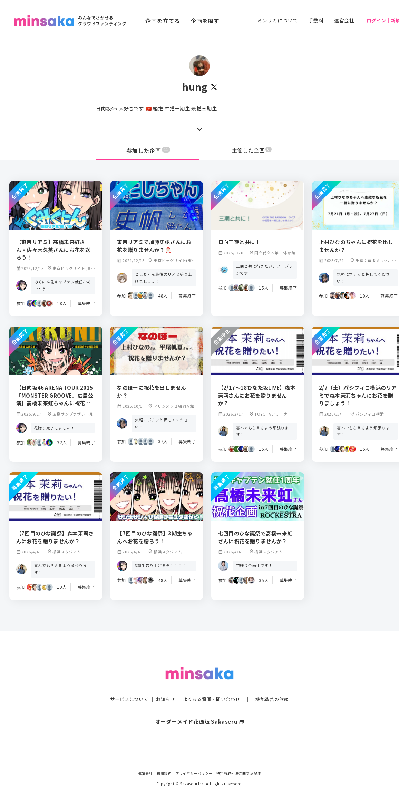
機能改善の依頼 (276, 685)
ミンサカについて (277, 20)
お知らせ (164, 685)
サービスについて (125, 685)
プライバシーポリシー (194, 773)
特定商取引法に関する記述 (238, 773)
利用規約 (164, 773)
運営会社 (344, 20)
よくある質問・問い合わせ (212, 685)
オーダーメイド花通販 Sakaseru (199, 707)
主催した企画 (252, 150)
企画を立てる (162, 21)
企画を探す (205, 21)
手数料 (315, 20)
